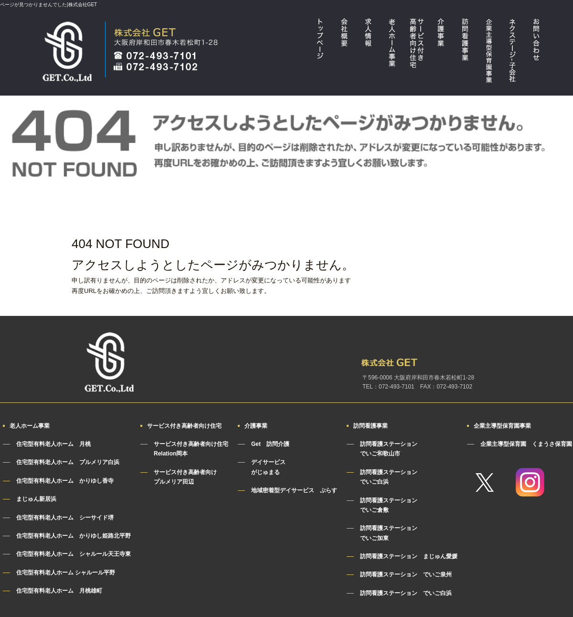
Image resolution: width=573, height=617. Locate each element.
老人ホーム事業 (393, 53)
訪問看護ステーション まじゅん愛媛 (408, 556)
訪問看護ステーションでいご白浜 (388, 477)
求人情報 (369, 53)
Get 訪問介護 (270, 444)
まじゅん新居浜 (36, 499)
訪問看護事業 (465, 53)
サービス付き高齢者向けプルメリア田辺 (185, 477)
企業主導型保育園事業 (488, 53)
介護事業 (441, 53)
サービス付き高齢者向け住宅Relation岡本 (191, 449)
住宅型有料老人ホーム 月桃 (53, 444)
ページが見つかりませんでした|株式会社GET (48, 4)
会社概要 (345, 53)
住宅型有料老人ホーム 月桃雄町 (59, 590)
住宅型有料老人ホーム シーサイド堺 (65, 517)
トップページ (321, 53)
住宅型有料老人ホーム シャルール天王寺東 (73, 554)
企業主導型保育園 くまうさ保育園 (526, 444)
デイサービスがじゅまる (268, 467)
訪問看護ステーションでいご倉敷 (388, 505)
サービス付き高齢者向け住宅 (417, 53)
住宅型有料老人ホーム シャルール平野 (65, 572)
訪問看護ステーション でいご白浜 (406, 593)
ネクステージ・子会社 (512, 53)
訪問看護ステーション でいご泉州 (406, 574)
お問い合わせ (536, 53)
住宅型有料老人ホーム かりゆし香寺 (65, 480)
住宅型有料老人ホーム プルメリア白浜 (67, 462)
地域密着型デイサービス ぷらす (294, 490)
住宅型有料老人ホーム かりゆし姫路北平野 (73, 535)
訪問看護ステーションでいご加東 (388, 533)
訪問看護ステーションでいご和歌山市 (388, 449)
